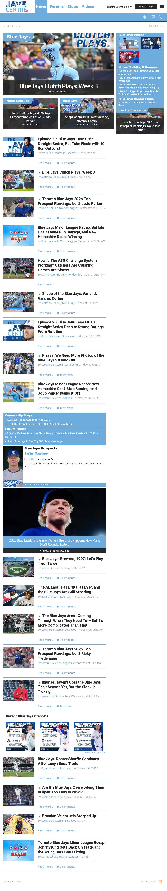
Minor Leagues (70, 208)
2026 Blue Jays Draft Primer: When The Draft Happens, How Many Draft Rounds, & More (54, 542)
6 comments (66, 218)
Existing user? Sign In (119, 6)
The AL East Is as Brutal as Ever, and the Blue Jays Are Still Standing (69, 589)
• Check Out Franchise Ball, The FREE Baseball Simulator (38, 424)
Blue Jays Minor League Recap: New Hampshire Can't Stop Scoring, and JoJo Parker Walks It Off (68, 388)
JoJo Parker (36, 454)
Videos (88, 6)
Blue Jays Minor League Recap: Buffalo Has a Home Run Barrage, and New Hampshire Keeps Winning (71, 232)
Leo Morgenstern (51, 364)
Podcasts (71, 153)
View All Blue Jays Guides (54, 550)
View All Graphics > (94, 752)
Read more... (45, 163)
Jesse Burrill (48, 696)
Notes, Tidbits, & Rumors (137, 67)
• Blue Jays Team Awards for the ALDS (27, 420)
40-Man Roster (140, 102)
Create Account (146, 6)
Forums (57, 6)
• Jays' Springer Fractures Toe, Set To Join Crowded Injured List (138, 93)
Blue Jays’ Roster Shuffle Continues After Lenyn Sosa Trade (68, 761)
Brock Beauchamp (52, 153)
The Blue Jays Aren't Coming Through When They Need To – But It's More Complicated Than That (70, 620)
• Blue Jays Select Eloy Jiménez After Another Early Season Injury (138, 86)
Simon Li (46, 398)
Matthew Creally (60, 91)
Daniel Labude (31, 124)
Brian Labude (49, 241)
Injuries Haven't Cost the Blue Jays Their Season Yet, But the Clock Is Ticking (69, 687)
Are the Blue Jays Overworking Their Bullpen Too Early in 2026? (71, 790)
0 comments (66, 163)
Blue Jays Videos (131, 35)
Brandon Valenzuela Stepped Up (69, 816)
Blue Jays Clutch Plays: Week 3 (59, 86)
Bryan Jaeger (49, 768)
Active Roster (124, 102)
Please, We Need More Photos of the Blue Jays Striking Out (71, 358)
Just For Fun (72, 364)
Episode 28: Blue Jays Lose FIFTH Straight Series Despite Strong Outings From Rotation (71, 327)
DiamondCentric (50, 274)
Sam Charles (48, 596)
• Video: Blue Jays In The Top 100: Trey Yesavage (33, 441)
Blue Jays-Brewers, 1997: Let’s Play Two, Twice (70, 561)
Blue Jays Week (20, 724)
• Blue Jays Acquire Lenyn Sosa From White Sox (139, 79)
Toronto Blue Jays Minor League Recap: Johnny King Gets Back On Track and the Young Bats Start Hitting (71, 847)
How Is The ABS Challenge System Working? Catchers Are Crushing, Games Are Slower (67, 265)
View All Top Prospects (36, 484)
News (41, 6)
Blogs (72, 6)
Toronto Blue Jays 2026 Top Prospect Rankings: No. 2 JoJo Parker (30, 117)
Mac (43, 568)
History (54, 568)
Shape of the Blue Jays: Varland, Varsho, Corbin (87, 119)
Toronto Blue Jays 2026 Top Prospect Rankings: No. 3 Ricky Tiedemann (64, 653)
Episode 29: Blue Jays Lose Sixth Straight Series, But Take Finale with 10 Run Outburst (71, 143)
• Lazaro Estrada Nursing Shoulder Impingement (138, 72)
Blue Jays (70, 177)
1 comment (65, 374)
